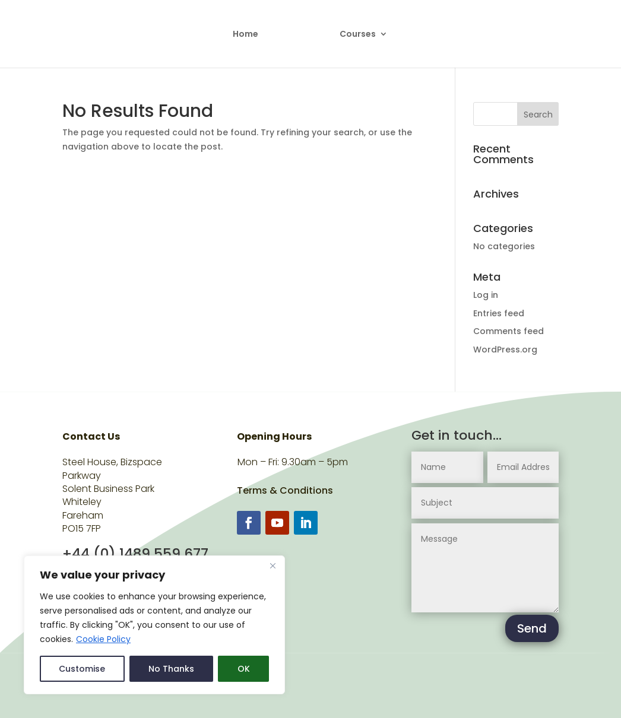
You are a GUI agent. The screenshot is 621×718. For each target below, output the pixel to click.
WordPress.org (505, 349)
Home (245, 35)
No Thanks (171, 669)
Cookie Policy (103, 639)
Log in (485, 295)
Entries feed (498, 313)
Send (532, 628)
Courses (358, 35)
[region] (154, 624)
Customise (82, 669)
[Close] (272, 565)
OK (243, 669)
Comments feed (508, 331)
